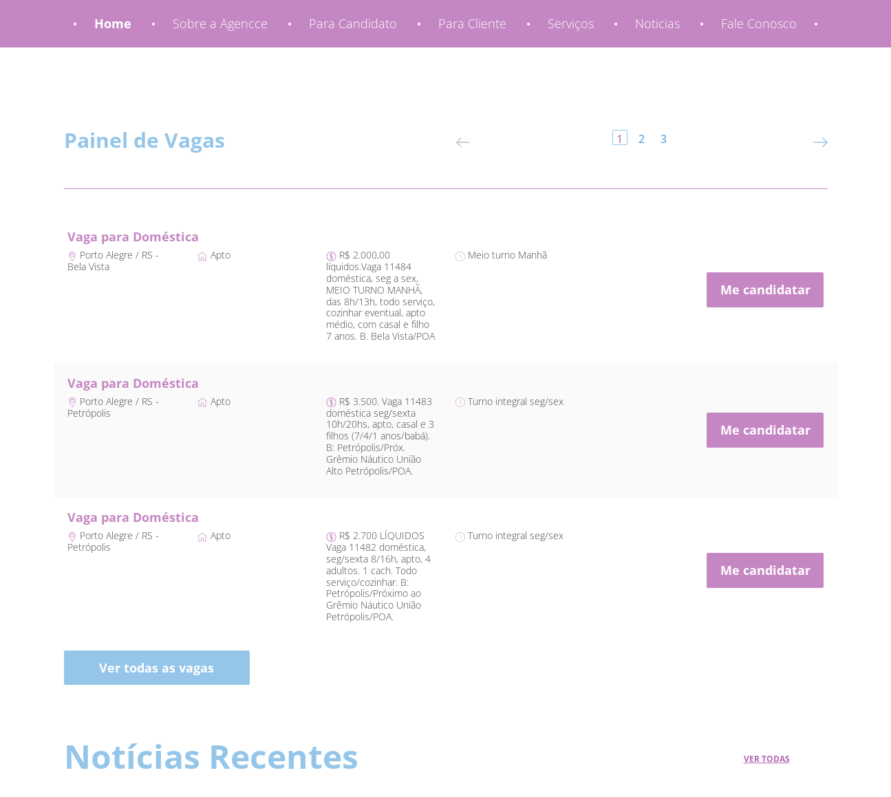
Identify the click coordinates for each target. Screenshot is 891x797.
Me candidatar (765, 289)
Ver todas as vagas (156, 667)
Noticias (657, 23)
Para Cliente (472, 23)
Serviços (571, 23)
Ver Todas (767, 759)
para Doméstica (150, 236)
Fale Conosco (759, 23)
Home (112, 23)
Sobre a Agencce (220, 23)
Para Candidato (353, 23)
